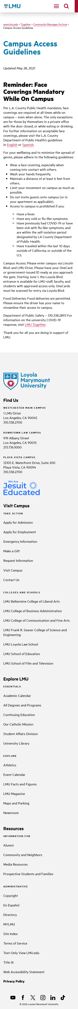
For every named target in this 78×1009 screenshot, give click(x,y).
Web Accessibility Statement (24, 971)
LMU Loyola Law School (20, 644)
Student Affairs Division (20, 733)
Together (26, 24)
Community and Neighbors (22, 854)
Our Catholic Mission (18, 724)
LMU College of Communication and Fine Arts (36, 620)
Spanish (28, 144)
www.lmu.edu (10, 24)
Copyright (10, 895)
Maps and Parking (16, 803)
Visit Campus (12, 570)
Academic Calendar (17, 695)
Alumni (8, 845)
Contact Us (11, 579)
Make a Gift (11, 551)
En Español (11, 905)
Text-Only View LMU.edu (21, 952)
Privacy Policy (14, 981)
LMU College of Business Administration (32, 610)
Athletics (9, 765)
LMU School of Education (21, 653)
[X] (33, 998)
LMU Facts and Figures (20, 784)
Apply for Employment (19, 531)
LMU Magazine (14, 793)
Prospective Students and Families (28, 873)
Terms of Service (15, 943)
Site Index (10, 933)
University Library (16, 743)
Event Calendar (14, 774)
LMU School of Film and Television (28, 663)
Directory (10, 914)
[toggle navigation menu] (56, 6)
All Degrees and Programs (22, 705)
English (12, 144)
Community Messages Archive (50, 24)
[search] (66, 6)
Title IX (8, 962)
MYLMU (9, 924)
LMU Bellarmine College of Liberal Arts (31, 601)
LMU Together (35, 324)
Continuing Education (19, 714)
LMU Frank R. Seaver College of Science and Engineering (35, 632)
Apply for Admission (18, 522)
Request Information (18, 560)
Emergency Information (20, 541)
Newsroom (11, 812)
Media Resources (15, 864)
